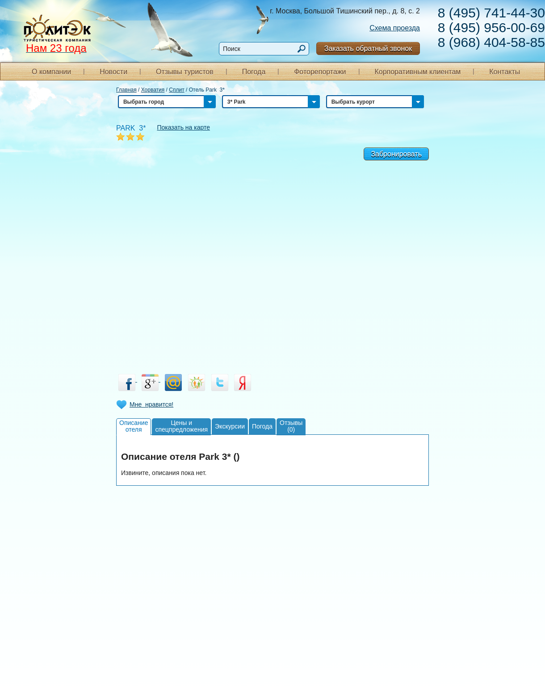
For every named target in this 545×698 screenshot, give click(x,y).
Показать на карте (183, 127)
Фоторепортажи (320, 72)
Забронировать (396, 154)
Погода (254, 72)
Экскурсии (230, 426)
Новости (113, 72)
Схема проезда (394, 28)
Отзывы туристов (185, 72)
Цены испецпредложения (181, 426)
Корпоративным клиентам (417, 72)
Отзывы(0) (291, 426)
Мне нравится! (151, 404)
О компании (51, 72)
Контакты (504, 72)
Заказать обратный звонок (368, 48)
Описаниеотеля (133, 426)
